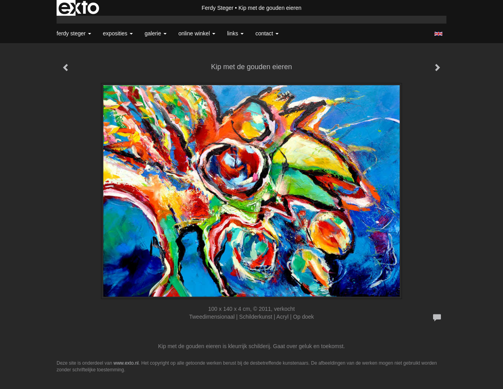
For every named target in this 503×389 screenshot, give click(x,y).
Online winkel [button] (196, 33)
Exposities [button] (118, 33)
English (438, 33)
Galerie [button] (156, 33)
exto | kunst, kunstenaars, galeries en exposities (79, 8)
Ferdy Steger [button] (74, 33)
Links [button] (235, 33)
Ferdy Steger (217, 8)
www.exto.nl (126, 363)
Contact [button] (267, 33)
